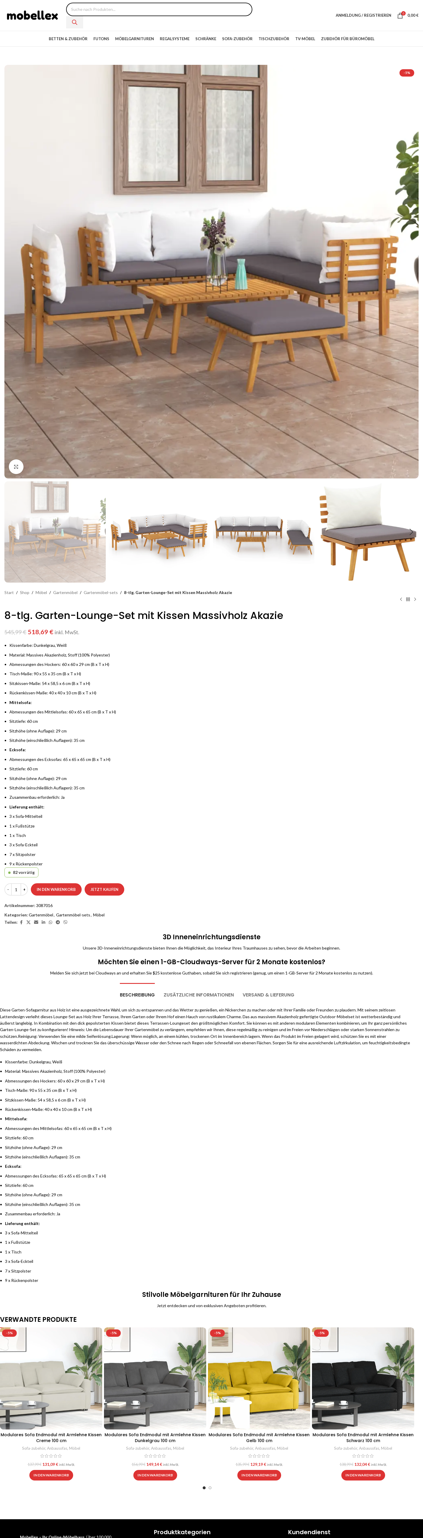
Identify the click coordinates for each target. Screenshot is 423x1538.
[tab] (137, 992)
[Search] (74, 22)
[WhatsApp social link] (50, 922)
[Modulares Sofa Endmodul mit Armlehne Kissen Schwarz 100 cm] (363, 1378)
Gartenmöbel (65, 592)
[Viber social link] (65, 922)
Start (9, 592)
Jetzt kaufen (104, 889)
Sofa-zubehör (33, 1448)
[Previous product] (400, 599)
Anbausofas (57, 1448)
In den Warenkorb (56, 889)
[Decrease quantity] (8, 889)
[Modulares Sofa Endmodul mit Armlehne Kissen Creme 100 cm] (51, 1378)
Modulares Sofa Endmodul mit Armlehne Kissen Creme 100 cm (51, 1438)
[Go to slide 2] (210, 1487)
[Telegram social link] (58, 922)
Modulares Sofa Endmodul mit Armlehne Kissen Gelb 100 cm (259, 1438)
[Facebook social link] (21, 922)
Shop (24, 592)
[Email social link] (36, 922)
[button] (11, 532)
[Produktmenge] (16, 889)
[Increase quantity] (24, 889)
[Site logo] (32, 14)
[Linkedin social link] (43, 922)
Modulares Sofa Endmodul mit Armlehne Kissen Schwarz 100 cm (363, 1438)
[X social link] (28, 922)
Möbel (41, 592)
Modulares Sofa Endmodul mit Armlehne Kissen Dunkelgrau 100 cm (155, 1438)
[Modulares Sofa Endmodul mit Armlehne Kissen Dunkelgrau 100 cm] (155, 1378)
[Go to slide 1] (204, 1487)
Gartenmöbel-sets (101, 592)
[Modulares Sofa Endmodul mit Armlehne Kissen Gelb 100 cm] (259, 1378)
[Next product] (415, 599)
